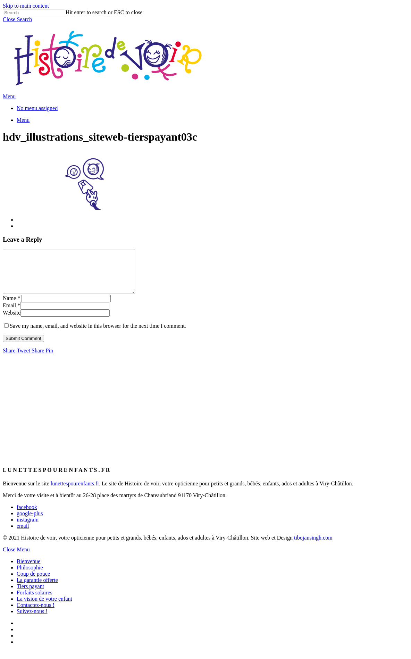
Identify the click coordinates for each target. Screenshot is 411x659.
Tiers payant (30, 595)
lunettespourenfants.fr (75, 492)
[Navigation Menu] (9, 96)
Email (11, 314)
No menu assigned (37, 108)
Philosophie (30, 576)
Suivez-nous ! (32, 620)
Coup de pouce (33, 582)
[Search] (33, 12)
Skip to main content (26, 6)
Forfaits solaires (34, 601)
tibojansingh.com (313, 546)
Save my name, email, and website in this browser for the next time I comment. (98, 334)
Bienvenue (28, 570)
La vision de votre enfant (44, 607)
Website (11, 321)
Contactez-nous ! (35, 613)
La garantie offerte (37, 588)
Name (11, 306)
